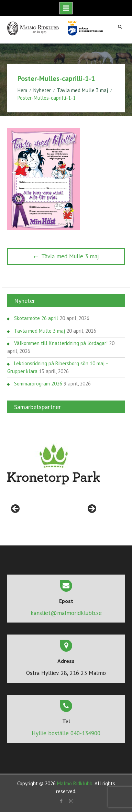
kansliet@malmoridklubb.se (66, 613)
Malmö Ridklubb (74, 783)
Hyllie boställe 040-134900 (66, 733)
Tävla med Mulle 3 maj (39, 331)
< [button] (16, 509)
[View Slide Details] (53, 464)
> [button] (91, 509)
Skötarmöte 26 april (36, 318)
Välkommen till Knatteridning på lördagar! (61, 343)
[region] (53, 464)
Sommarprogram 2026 (38, 383)
